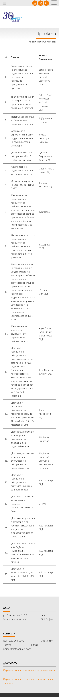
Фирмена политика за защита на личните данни (29, 670)
